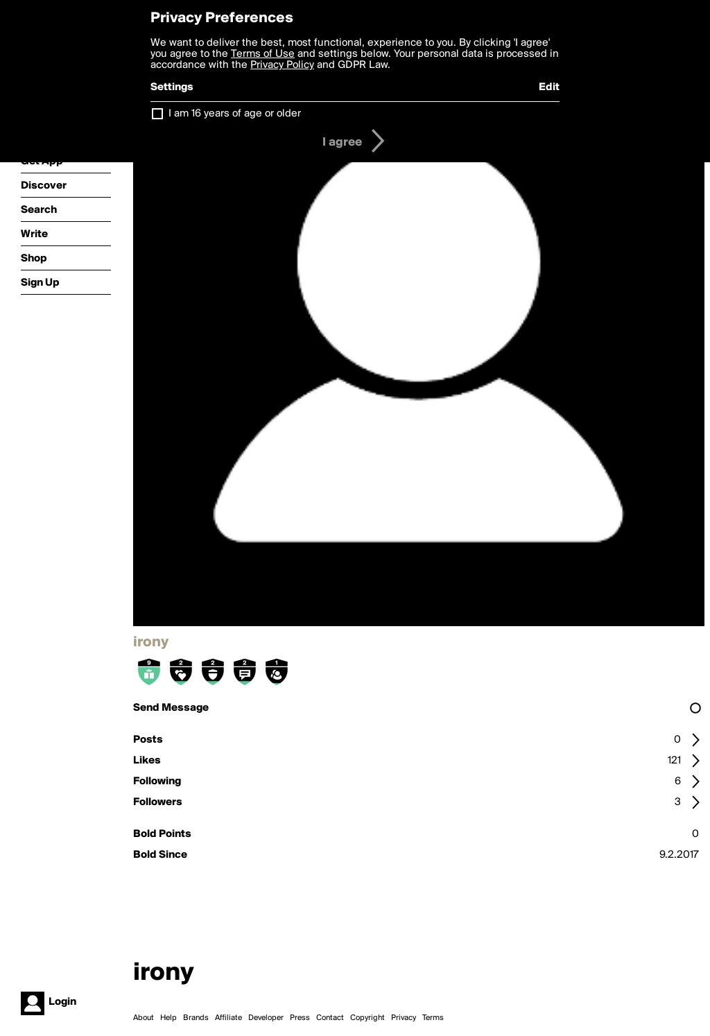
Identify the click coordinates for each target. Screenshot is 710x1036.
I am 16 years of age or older (234, 113)
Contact (330, 1018)
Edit (549, 87)
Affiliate (228, 1018)
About (143, 1018)
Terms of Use (263, 54)
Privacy (403, 1018)
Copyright (367, 1018)
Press (300, 1018)
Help (168, 1018)
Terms (433, 1018)
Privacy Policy (282, 65)
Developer (266, 1018)
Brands (196, 1018)
